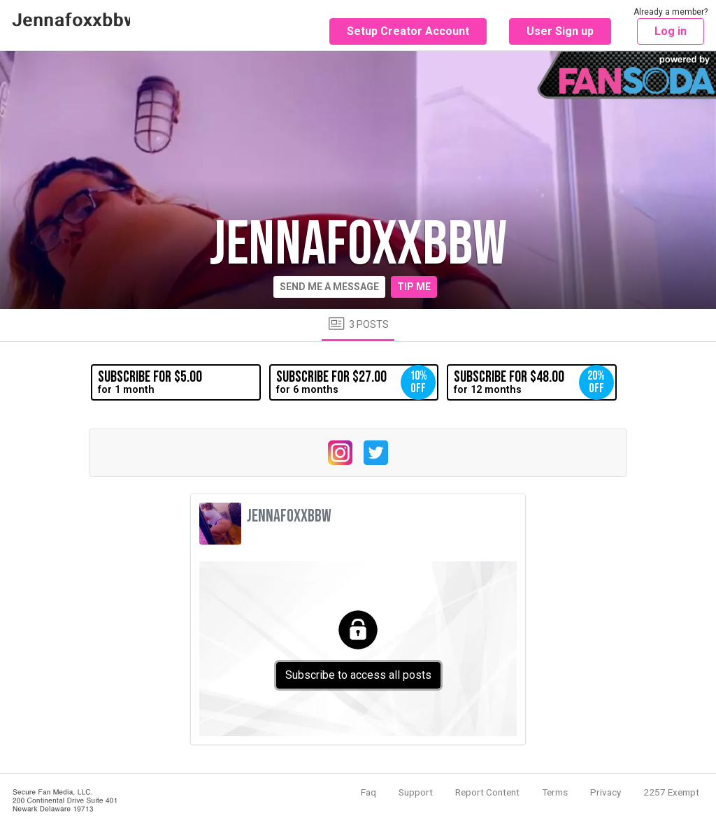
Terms (555, 792)
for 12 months (533, 382)
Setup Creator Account (408, 31)
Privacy (605, 792)
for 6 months (356, 382)
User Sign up (560, 31)
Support (416, 792)
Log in (670, 31)
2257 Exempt (671, 792)
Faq (368, 792)
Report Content (487, 792)
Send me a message (329, 286)
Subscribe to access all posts (358, 675)
